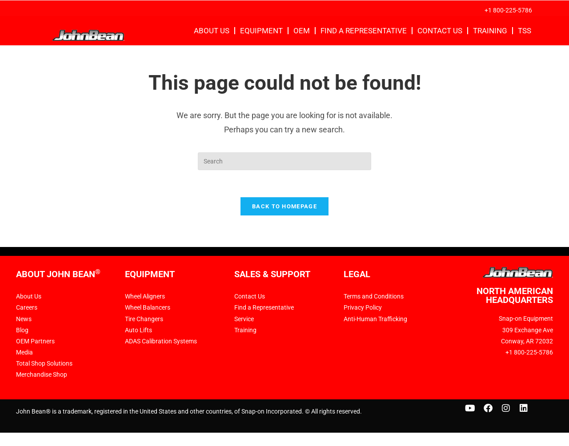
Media (24, 352)
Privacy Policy (363, 307)
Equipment (261, 30)
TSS (524, 30)
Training (490, 30)
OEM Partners (35, 341)
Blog (22, 330)
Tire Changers (144, 319)
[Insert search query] (284, 161)
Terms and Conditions (374, 296)
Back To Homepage (284, 206)
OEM (301, 30)
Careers (26, 307)
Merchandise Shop (41, 374)
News (24, 319)
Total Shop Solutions (44, 363)
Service (244, 319)
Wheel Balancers (147, 307)
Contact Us (439, 30)
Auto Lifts (138, 330)
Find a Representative (364, 30)
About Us (211, 30)
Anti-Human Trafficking (375, 319)
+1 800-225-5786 (508, 10)
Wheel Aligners (145, 296)
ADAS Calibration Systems (161, 341)
